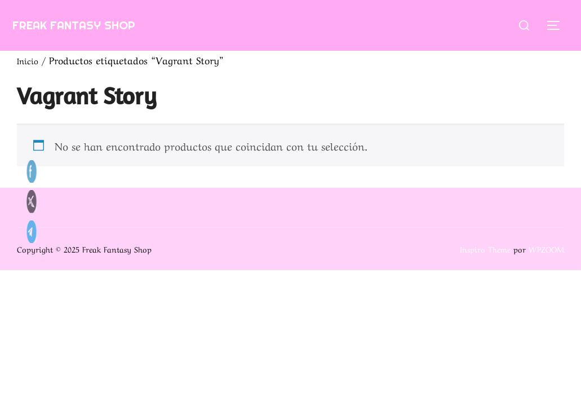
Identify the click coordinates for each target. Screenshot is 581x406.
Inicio (29, 59)
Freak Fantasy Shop (94, 24)
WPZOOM (546, 248)
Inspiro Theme (485, 248)
